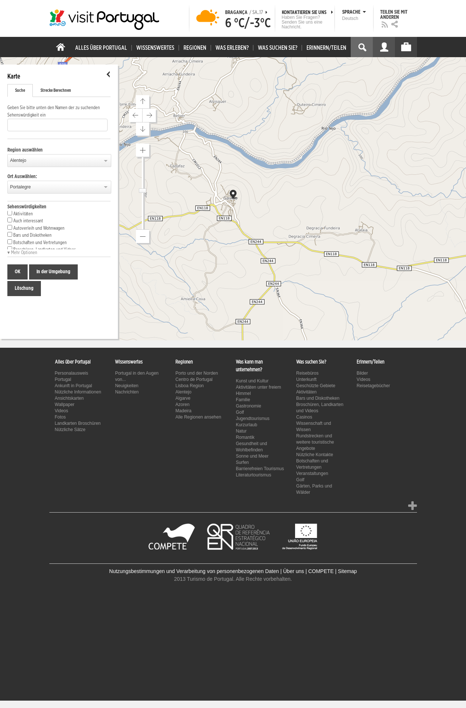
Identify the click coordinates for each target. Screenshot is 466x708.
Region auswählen (25, 150)
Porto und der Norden (196, 373)
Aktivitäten (20, 213)
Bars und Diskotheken (29, 235)
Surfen (242, 462)
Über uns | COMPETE (308, 571)
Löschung (24, 288)
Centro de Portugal (194, 379)
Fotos (60, 417)
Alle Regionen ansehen (198, 417)
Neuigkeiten (126, 385)
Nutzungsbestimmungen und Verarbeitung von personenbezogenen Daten (194, 571)
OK (17, 271)
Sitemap (347, 571)
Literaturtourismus (253, 475)
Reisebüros (307, 373)
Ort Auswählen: (22, 176)
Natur (241, 431)
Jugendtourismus (252, 418)
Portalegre (20, 187)
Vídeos (363, 379)
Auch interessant (25, 220)
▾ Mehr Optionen (22, 252)
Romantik (245, 437)
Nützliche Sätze (70, 429)
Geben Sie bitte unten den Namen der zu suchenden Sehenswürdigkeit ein (53, 111)
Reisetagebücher (373, 385)
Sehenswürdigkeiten (26, 206)
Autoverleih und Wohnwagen (35, 228)
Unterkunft (306, 379)
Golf (240, 412)
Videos (61, 410)
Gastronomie (248, 406)
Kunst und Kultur (252, 381)
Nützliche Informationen (78, 392)
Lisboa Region (189, 385)
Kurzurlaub (246, 424)
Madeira (183, 410)
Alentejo (18, 160)
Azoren (182, 404)
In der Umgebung (53, 271)
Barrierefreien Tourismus (260, 468)
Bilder (362, 373)
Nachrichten (127, 392)
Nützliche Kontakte (314, 454)
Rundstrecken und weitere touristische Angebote (315, 442)
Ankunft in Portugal (73, 385)
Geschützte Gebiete (315, 385)
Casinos (304, 417)
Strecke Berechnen (56, 90)
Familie (243, 399)
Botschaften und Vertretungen (37, 242)
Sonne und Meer (252, 456)
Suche (20, 90)
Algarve (182, 398)
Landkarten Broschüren (78, 423)
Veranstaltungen (312, 473)
